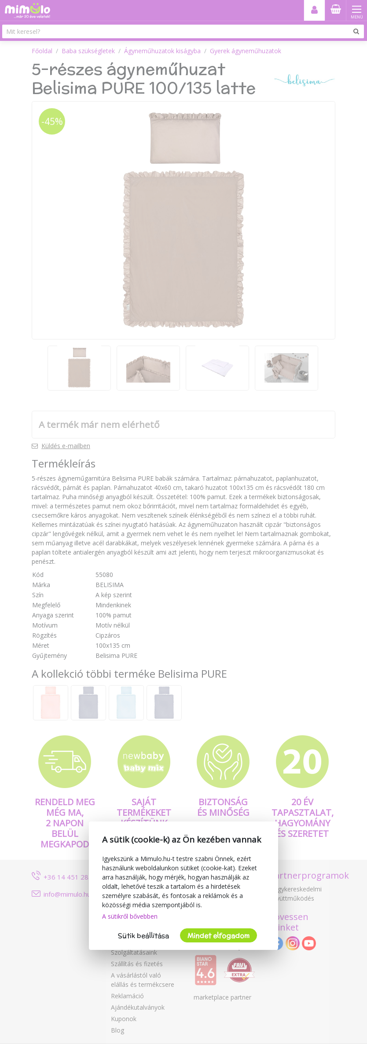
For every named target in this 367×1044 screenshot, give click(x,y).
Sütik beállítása (143, 935)
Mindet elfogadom (218, 935)
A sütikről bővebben (130, 916)
